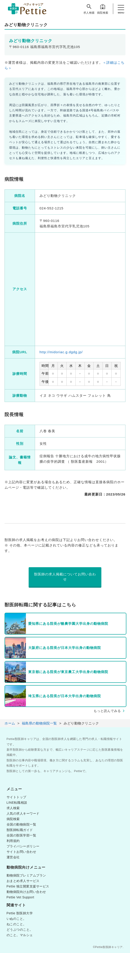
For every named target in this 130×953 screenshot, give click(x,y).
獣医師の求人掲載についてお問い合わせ (65, 576)
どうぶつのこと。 (20, 929)
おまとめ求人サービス (23, 881)
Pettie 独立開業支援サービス (28, 886)
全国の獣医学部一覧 (21, 835)
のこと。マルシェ (20, 935)
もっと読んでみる (107, 711)
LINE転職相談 (17, 802)
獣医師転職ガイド (20, 830)
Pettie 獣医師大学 (20, 913)
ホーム (10, 723)
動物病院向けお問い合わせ (26, 892)
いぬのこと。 (16, 918)
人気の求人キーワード (23, 813)
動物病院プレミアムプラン (26, 875)
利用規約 (13, 841)
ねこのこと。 (16, 924)
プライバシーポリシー (23, 846)
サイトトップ (16, 797)
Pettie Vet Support (20, 897)
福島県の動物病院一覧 (39, 723)
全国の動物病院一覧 (21, 824)
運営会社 (13, 857)
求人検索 (89, 8)
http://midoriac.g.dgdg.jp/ (61, 352)
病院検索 (102, 8)
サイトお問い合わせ (21, 852)
